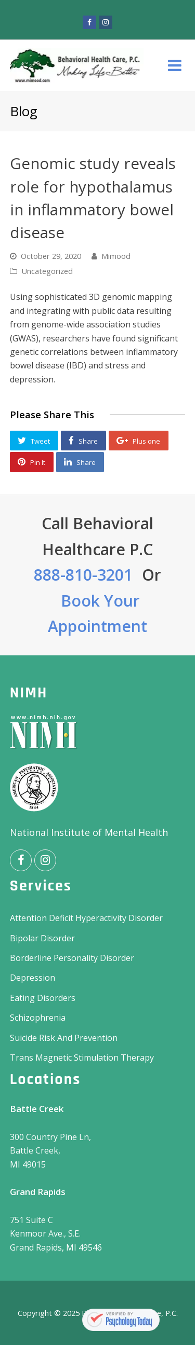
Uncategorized (47, 271)
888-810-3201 (83, 574)
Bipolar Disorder (42, 938)
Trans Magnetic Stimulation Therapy (82, 1057)
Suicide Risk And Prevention (64, 1038)
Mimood (116, 256)
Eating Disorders (42, 998)
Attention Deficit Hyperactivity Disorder (86, 918)
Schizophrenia (38, 1017)
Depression (32, 977)
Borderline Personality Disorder (72, 958)
